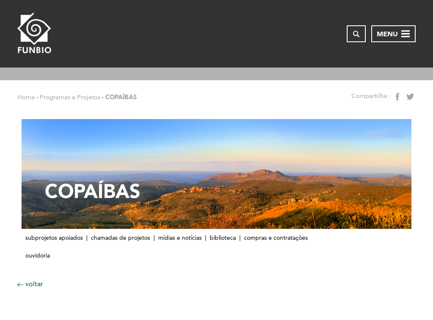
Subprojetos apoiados (54, 238)
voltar (30, 284)
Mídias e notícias (180, 238)
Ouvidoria (37, 256)
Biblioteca (223, 238)
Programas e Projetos (70, 97)
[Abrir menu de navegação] (393, 33)
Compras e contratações (276, 238)
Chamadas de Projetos (120, 238)
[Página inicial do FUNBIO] (34, 34)
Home (26, 97)
